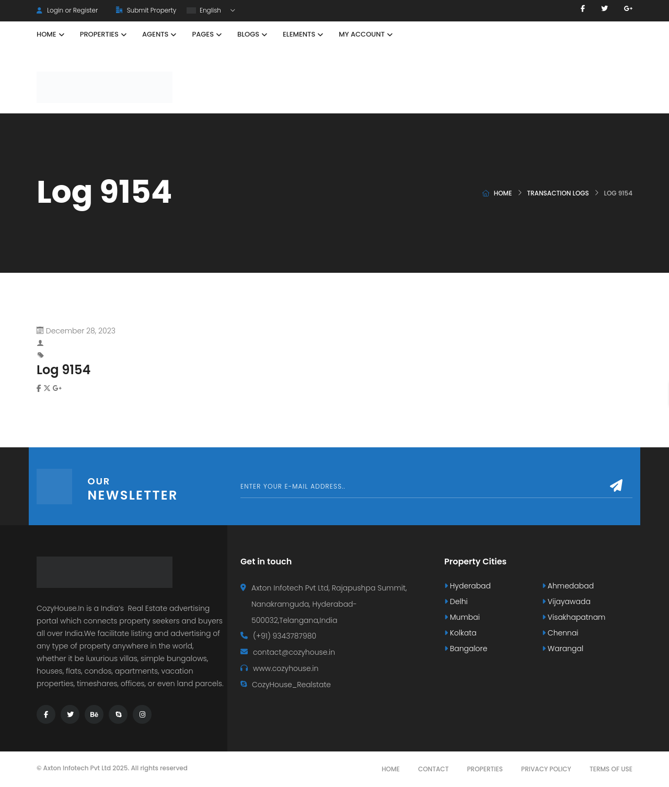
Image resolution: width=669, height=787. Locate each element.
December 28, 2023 (81, 331)
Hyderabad (467, 586)
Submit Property (146, 10)
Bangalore (465, 648)
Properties (485, 769)
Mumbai (462, 617)
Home (503, 193)
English (205, 10)
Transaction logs (558, 193)
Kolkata (460, 633)
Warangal (562, 648)
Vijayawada (566, 601)
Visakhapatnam (573, 617)
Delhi (456, 601)
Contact (433, 769)
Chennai (560, 633)
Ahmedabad (568, 586)
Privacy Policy (546, 769)
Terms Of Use (611, 769)
